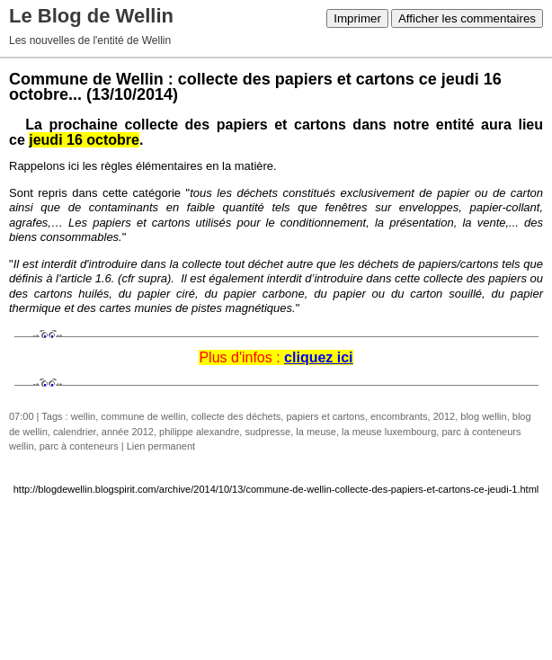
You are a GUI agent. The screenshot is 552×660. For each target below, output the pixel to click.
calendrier (74, 431)
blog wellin (483, 416)
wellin (83, 416)
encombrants (399, 416)
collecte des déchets (236, 416)
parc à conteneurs (79, 446)
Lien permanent (161, 446)
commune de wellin (143, 416)
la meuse (316, 431)
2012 (444, 416)
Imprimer (357, 18)
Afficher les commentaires (467, 18)
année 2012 (128, 431)
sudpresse (267, 431)
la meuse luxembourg (389, 431)
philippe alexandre (199, 431)
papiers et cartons (325, 416)
